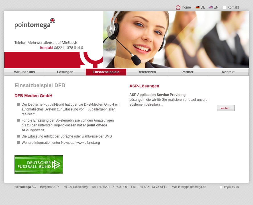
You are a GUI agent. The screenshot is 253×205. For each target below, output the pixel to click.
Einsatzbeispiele (106, 72)
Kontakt (233, 7)
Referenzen (147, 72)
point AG (25, 186)
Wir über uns (24, 72)
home (186, 7)
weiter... (226, 108)
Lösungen (65, 72)
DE (203, 7)
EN (216, 7)
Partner (187, 72)
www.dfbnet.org (88, 143)
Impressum (231, 187)
